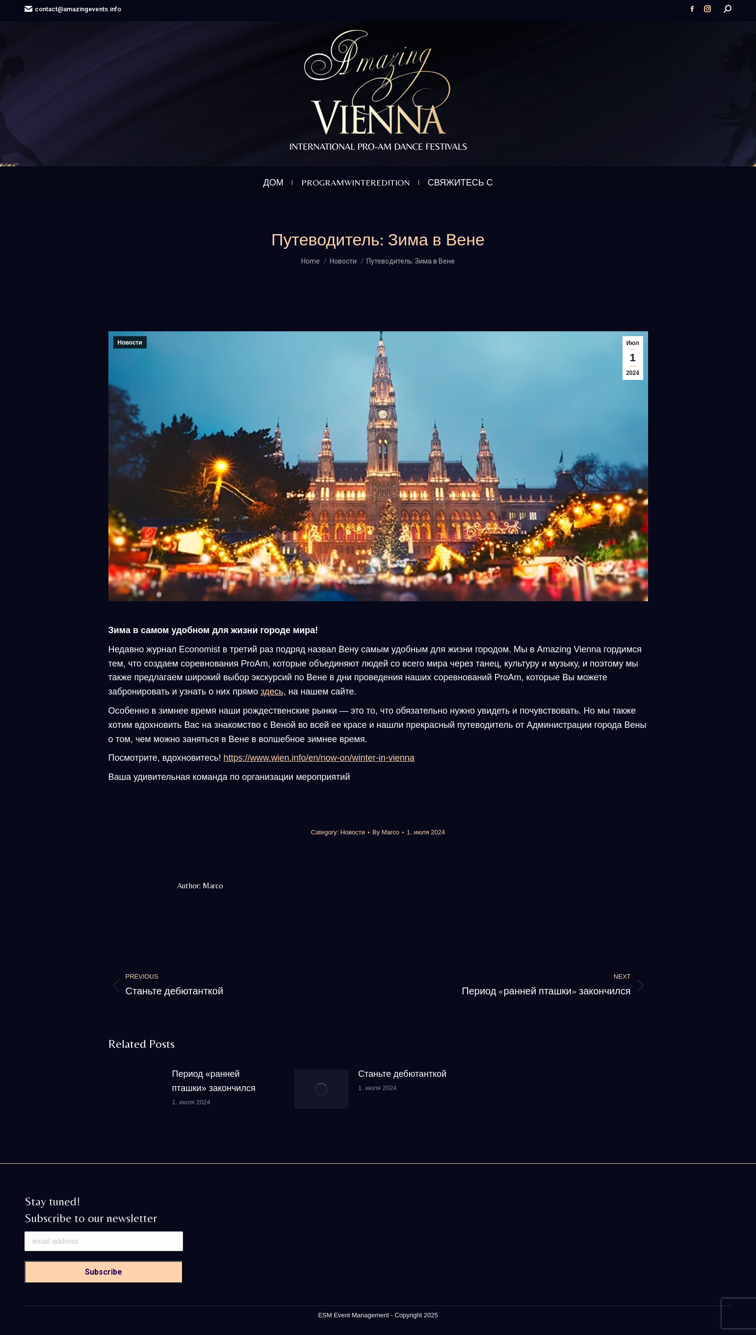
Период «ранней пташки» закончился (214, 1081)
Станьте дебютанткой (402, 1074)
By (385, 832)
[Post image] (135, 1089)
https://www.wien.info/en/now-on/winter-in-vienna (318, 758)
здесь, (273, 691)
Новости (130, 342)
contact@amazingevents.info (73, 9)
